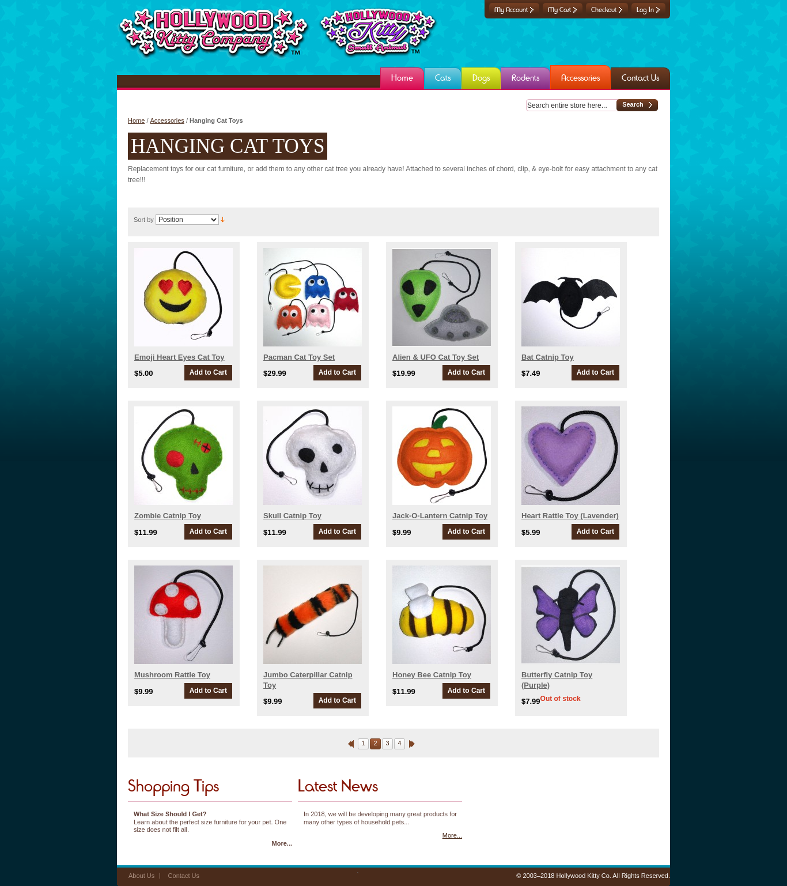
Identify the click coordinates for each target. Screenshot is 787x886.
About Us (141, 875)
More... (282, 843)
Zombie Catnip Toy (167, 515)
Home (136, 120)
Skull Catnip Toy (292, 515)
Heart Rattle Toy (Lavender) (570, 515)
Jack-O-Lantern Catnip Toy (439, 515)
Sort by (144, 219)
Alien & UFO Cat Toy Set (435, 357)
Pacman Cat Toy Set (299, 357)
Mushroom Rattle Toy (172, 674)
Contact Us (183, 875)
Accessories (167, 120)
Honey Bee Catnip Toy (431, 674)
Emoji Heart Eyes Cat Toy (179, 357)
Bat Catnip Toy (547, 357)
